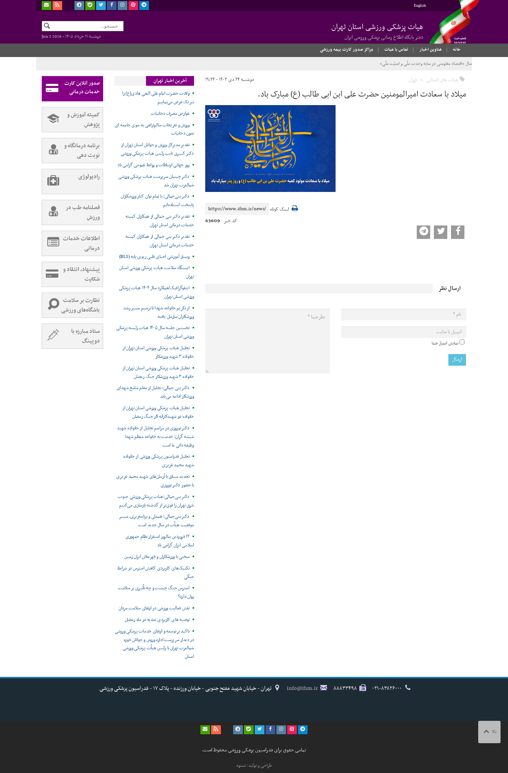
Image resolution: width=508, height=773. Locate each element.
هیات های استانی (442, 80)
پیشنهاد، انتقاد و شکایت (71, 274)
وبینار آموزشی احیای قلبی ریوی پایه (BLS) (154, 257)
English (420, 5)
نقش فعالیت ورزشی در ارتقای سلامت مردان (154, 608)
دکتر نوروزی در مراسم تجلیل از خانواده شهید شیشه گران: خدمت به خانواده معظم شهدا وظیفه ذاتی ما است (155, 436)
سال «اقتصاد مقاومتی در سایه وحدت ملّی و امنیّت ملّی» (426, 63)
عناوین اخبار (430, 49)
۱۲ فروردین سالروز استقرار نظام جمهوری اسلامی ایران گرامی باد (160, 541)
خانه (457, 49)
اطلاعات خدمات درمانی (71, 243)
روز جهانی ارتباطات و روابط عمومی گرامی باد (153, 165)
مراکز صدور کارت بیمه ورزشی (346, 49)
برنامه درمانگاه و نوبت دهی (71, 150)
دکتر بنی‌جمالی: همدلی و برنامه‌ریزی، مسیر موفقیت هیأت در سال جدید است (156, 520)
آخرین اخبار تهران (170, 81)
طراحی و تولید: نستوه (254, 765)
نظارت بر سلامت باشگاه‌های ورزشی (71, 305)
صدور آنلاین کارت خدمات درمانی (71, 88)
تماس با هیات (396, 49)
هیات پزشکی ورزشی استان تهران (377, 31)
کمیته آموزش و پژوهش (71, 119)
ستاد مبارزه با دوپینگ (71, 336)
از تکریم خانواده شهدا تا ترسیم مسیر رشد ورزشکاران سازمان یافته (158, 312)
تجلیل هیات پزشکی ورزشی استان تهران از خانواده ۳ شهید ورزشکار (158, 352)
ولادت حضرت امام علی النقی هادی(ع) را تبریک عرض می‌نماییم (158, 97)
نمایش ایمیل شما (445, 343)
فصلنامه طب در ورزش (71, 212)
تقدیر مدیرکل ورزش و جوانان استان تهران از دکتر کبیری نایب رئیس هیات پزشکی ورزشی (157, 149)
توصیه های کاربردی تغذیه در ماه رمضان (157, 620)
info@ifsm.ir (302, 688)
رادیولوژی (71, 181)
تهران (412, 80)
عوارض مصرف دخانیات (170, 114)
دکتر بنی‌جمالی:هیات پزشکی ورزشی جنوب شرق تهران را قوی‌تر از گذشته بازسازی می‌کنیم (156, 501)
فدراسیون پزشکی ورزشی (447, 29)
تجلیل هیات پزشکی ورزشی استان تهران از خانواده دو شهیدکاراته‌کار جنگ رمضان (158, 412)
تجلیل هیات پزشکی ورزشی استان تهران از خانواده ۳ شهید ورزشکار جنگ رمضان (158, 372)
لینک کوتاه (279, 210)
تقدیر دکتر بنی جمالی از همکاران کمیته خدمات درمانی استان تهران (160, 220)
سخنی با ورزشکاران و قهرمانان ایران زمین (156, 557)
